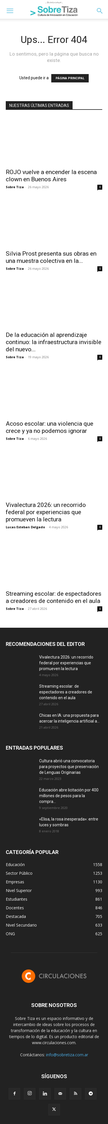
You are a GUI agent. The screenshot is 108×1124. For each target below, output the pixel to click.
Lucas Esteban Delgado (25, 527)
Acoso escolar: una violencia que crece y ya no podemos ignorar (49, 427)
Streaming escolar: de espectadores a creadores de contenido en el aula (53, 597)
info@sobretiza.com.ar (67, 1054)
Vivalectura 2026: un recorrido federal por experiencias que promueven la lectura (46, 512)
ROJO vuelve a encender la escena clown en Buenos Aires (51, 176)
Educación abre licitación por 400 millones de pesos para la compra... (68, 796)
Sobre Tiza (15, 187)
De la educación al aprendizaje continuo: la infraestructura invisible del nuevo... (53, 342)
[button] (10, 11)
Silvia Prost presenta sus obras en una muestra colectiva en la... (51, 257)
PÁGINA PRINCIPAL (70, 78)
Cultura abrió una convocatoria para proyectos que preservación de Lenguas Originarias (69, 767)
